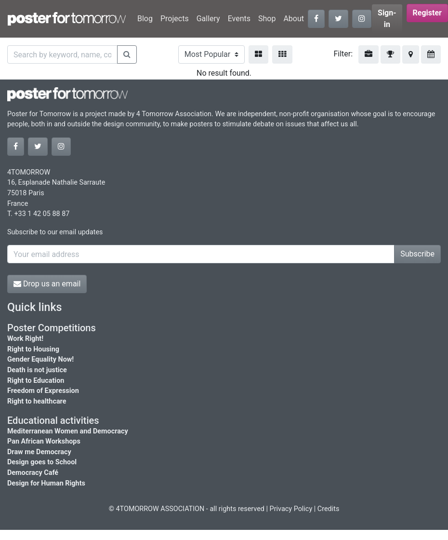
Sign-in (387, 18)
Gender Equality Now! (40, 359)
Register (427, 12)
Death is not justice (37, 370)
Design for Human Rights (46, 483)
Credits (328, 509)
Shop (267, 18)
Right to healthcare (36, 401)
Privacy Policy (291, 509)
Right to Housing (33, 349)
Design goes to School (42, 462)
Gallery (208, 18)
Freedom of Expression (43, 391)
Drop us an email (46, 283)
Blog (145, 18)
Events (239, 18)
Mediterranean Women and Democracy (67, 431)
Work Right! (25, 339)
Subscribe (417, 253)
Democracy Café (32, 473)
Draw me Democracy (39, 452)
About (293, 18)
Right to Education (35, 381)
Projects (174, 18)
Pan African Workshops (43, 441)
